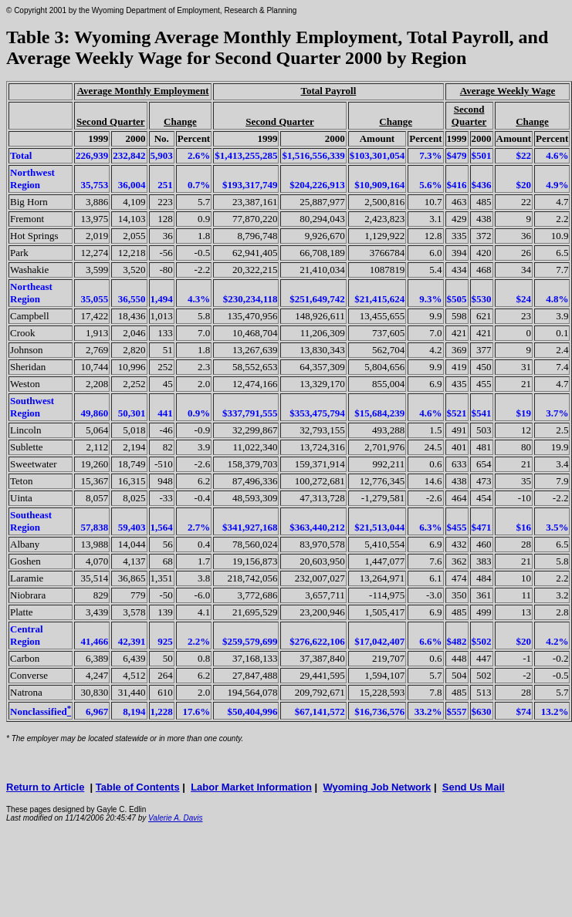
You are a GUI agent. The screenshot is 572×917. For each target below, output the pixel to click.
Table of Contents (138, 787)
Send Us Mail (473, 787)
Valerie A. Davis (175, 818)
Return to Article (45, 787)
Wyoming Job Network (377, 787)
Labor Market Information (251, 787)
